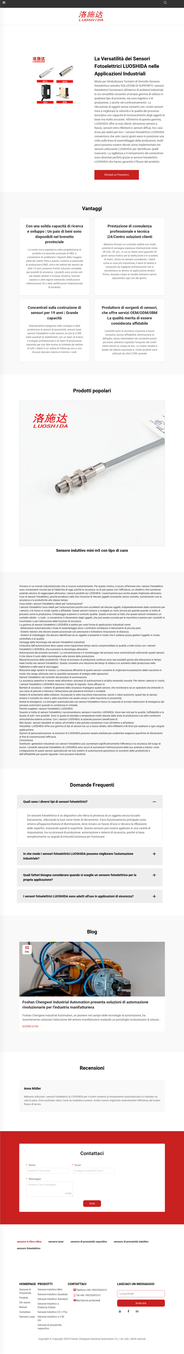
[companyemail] (91, 1300)
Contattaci (25, 1312)
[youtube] (120, 1311)
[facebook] (128, 1311)
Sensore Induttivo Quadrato (53, 1294)
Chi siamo (24, 1302)
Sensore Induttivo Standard (53, 1299)
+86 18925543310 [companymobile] (90, 1295)
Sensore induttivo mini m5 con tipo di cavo (92, 550)
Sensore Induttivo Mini (50, 1289)
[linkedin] (137, 1311)
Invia (92, 1203)
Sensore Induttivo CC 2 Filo (52, 1312)
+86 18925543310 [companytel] (96, 1289)
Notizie (23, 1307)
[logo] (92, 16)
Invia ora (141, 1303)
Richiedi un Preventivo (116, 174)
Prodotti (23, 1297)
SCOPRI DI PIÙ (30, 1026)
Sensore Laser (27, 1316)
